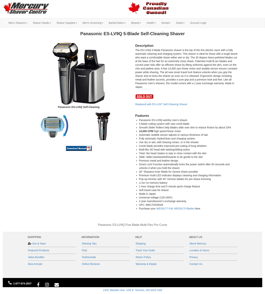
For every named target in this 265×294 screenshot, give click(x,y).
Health (151, 22)
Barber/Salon (117, 22)
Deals (180, 22)
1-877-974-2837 (22, 283)
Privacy (194, 257)
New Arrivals (35, 263)
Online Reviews (91, 263)
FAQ (84, 250)
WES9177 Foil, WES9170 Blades (175, 208)
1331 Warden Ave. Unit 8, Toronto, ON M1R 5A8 (132, 290)
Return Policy (143, 257)
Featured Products (38, 250)
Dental (166, 22)
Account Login (198, 22)
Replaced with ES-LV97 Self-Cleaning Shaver (161, 104)
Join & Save (38, 243)
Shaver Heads (42, 22)
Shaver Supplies (66, 22)
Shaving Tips (89, 243)
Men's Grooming (93, 22)
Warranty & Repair (146, 263)
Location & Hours (199, 250)
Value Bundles (36, 257)
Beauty (136, 22)
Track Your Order (145, 250)
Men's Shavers (17, 22)
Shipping (141, 243)
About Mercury (198, 243)
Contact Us (196, 263)
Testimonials (89, 257)
